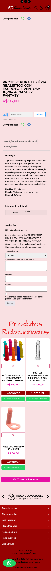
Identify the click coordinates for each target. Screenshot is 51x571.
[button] (3, 494)
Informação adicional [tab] (26, 141)
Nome (8, 275)
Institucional (9, 520)
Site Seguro (8, 544)
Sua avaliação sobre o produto (19, 260)
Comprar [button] (13, 393)
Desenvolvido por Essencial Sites (25, 567)
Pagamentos (9, 538)
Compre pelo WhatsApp (14, 399)
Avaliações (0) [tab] (10, 146)
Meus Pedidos (9, 526)
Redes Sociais (9, 532)
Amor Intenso (9, 508)
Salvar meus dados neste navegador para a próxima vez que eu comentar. (24, 298)
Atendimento (9, 514)
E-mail (8, 285)
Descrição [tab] (8, 141)
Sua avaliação (12, 251)
